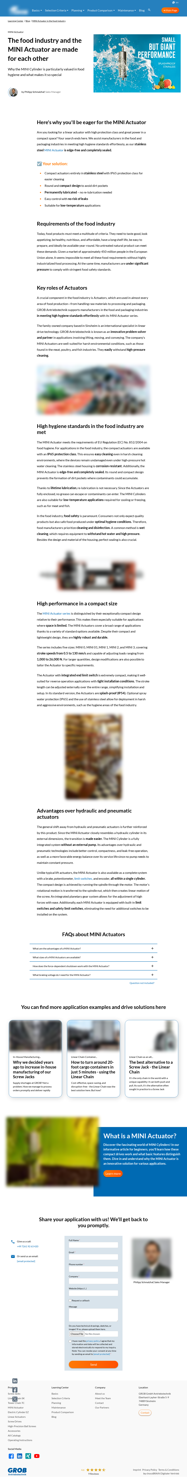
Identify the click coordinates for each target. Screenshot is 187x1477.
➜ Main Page (170, 10)
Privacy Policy (149, 1469)
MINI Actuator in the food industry (49, 21)
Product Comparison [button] (99, 10)
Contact (145, 1412)
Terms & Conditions (168, 1469)
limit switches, (83, 879)
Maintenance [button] (126, 10)
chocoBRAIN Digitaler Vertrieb (162, 1473)
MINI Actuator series (56, 614)
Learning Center (15, 21)
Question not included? (142, 983)
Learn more (113, 1174)
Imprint (137, 1469)
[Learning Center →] (18, 10)
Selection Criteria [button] (55, 10)
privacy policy (93, 1341)
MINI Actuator (54, 150)
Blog (142, 10)
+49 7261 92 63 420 (27, 1246)
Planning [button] (76, 10)
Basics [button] (36, 10)
